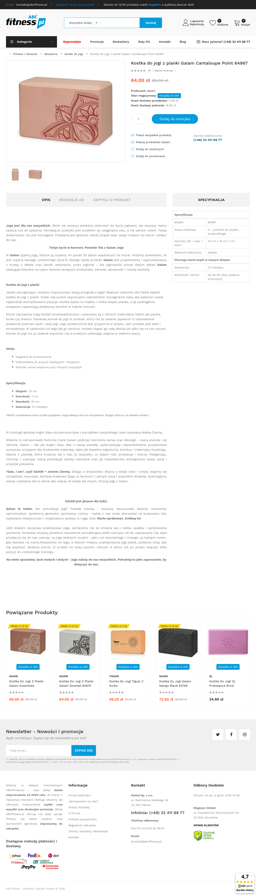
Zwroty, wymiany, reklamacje (88, 831)
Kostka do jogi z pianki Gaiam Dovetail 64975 (76, 684)
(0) (149, 70)
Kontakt (74, 837)
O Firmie (74, 813)
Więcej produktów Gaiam (153, 142)
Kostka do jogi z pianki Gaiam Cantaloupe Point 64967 (127, 54)
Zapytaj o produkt (112, 200)
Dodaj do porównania (150, 156)
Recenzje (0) (71, 200)
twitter (217, 734)
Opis (46, 200)
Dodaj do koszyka (175, 119)
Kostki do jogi (74, 54)
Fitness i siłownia (25, 54)
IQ (210, 676)
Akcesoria (50, 54)
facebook (231, 734)
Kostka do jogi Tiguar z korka (126, 684)
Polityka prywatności (83, 819)
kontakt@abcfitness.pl (146, 841)
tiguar (114, 676)
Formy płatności (80, 795)
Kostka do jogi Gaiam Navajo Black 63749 (175, 684)
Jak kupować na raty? (83, 801)
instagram (244, 734)
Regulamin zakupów (82, 825)
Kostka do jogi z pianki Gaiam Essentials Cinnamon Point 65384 (26, 686)
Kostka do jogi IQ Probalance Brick (222, 684)
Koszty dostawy (79, 807)
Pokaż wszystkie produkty (153, 135)
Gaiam (151, 90)
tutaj (126, 762)
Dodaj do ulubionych (150, 149)
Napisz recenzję (163, 70)
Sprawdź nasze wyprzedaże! (75, 4)
